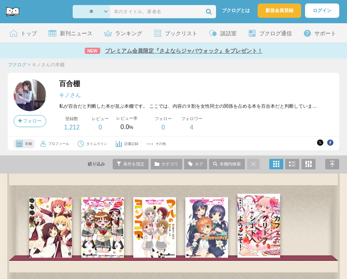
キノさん (70, 95)
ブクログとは (236, 10)
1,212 (72, 127)
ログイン (322, 10)
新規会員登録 (279, 10)
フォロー (30, 121)
